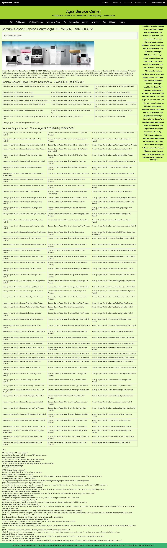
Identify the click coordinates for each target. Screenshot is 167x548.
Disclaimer (22, 545)
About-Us (128, 3)
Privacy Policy (32, 545)
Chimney (112, 22)
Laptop (122, 22)
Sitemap (15, 545)
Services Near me (158, 3)
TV (65, 22)
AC (11, 22)
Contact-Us (116, 3)
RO (104, 22)
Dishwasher (74, 22)
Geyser (85, 22)
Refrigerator (20, 22)
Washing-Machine (36, 22)
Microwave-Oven (53, 22)
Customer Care (141, 3)
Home (4, 22)
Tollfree (105, 3)
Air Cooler (95, 22)
